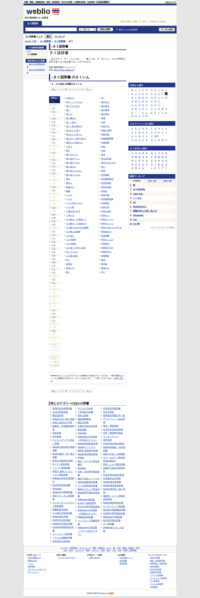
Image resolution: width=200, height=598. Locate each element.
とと (53, 170)
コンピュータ (85, 548)
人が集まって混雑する (76, 223)
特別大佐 (105, 207)
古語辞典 (91, 2)
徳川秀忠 (105, 114)
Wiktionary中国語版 (112, 517)
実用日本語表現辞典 (62, 408)
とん (53, 259)
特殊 (103, 122)
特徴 (103, 151)
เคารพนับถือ (139, 189)
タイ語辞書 (59, 41)
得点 (103, 154)
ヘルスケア (79, 550)
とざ (53, 279)
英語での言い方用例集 (114, 454)
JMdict (81, 457)
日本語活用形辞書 (112, 408)
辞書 (26, 2)
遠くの (69, 114)
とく (53, 129)
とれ (53, 245)
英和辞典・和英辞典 (158, 563)
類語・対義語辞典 (37, 2)
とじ (53, 283)
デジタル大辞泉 (85, 408)
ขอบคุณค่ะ (138, 215)
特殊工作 (105, 126)
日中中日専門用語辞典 (89, 506)
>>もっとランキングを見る (162, 227)
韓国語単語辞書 (85, 517)
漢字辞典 (107, 440)
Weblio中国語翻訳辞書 (114, 510)
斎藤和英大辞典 (60, 509)
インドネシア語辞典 (158, 578)
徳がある (105, 102)
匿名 (103, 260)
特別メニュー (107, 239)
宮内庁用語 (108, 412)
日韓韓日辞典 (79, 2)
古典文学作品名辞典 (87, 426)
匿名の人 (105, 268)
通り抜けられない (74, 171)
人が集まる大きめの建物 (77, 227)
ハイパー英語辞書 (61, 468)
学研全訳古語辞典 (61, 541)
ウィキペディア (110, 436)
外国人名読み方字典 (62, 422)
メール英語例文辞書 (87, 485)
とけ (53, 132)
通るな (69, 183)
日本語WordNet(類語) (113, 443)
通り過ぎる (71, 167)
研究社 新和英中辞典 (88, 450)
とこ (53, 135)
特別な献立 (106, 211)
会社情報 (123, 561)
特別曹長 (105, 203)
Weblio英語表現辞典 (113, 485)
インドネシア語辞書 (62, 534)
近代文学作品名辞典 (113, 429)
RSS (111, 593)
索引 (49, 36)
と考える (70, 215)
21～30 (167, 181)
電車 (94, 548)
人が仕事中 (71, 244)
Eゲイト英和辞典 (60, 464)
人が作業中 (71, 239)
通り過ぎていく (73, 159)
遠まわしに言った (74, 134)
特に (103, 167)
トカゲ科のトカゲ (74, 203)
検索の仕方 (32, 561)
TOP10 (136, 181)
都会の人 (70, 187)
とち (53, 159)
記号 (156, 136)
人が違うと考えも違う (76, 248)
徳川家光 (105, 106)
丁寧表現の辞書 (85, 412)
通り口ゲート (72, 154)
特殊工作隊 (106, 130)
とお (53, 118)
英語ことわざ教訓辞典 (114, 464)
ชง (134, 202)
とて (53, 166)
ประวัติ (136, 224)
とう (53, 111)
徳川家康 (105, 110)
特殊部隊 (105, 142)
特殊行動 (105, 134)
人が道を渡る (72, 256)
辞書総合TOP (170, 2)
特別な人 (105, 215)
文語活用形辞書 (60, 412)
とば (53, 313)
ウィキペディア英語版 (114, 506)
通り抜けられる (73, 175)
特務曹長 (105, 256)
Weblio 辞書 (31, 41)
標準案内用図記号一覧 (114, 415)
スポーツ (95, 550)
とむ (53, 214)
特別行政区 (106, 187)
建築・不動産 (128, 548)
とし (53, 142)
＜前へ (53, 89)
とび (53, 317)
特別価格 (105, 175)
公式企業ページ (126, 558)
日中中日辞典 (66, 2)
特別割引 (105, 244)
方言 (120, 550)
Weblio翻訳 (154, 566)
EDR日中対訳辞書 (61, 520)
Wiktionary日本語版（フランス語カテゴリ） (87, 530)
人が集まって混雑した (76, 219)
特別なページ (107, 219)
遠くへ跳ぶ (71, 122)
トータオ (137, 198)
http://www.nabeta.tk (64, 70)
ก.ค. (135, 219)
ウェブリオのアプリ (66, 558)
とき (53, 125)
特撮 (103, 118)
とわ (53, 252)
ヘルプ (30, 563)
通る (68, 179)
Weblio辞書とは (34, 558)
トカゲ (69, 195)
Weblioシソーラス (86, 447)
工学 (119, 548)
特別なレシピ (107, 223)
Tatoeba (82, 468)
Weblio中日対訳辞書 (62, 524)
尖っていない (72, 252)
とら (53, 235)
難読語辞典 (57, 415)
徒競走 (69, 264)
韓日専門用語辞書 (112, 520)
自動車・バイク (104, 548)
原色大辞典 (83, 415)
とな (53, 173)
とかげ (69, 199)
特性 (103, 146)
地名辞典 (56, 433)
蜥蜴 (68, 191)
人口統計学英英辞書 (62, 513)
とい (53, 108)
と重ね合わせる (73, 211)
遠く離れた (71, 118)
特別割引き (106, 252)
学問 (137, 548)
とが (53, 262)
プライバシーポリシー (37, 569)
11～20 (152, 181)
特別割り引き (107, 248)
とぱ (53, 330)
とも (53, 221)
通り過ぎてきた (73, 163)
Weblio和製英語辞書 (88, 482)
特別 (103, 171)
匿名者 (104, 264)
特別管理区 (106, 183)
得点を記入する (108, 163)
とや (53, 224)
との (53, 187)
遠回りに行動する (74, 142)
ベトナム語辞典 (156, 584)
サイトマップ (33, 572)
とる (53, 241)
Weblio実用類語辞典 (88, 443)
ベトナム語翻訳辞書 (62, 537)
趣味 (88, 550)
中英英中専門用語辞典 (114, 513)
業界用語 (74, 548)
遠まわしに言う (73, 130)
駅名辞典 (82, 429)
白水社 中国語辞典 (87, 503)
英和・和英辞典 (53, 2)
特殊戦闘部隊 (107, 138)
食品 (108, 550)
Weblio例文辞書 (60, 516)
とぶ (53, 320)
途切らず (70, 268)
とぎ (53, 265)
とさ (53, 139)
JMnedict (57, 489)
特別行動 (105, 195)
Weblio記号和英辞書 (62, 492)
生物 (103, 550)
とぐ (53, 269)
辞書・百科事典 (130, 550)
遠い (68, 110)
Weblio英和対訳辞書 (113, 503)
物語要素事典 (84, 419)
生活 (71, 550)
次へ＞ (89, 89)
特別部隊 (105, 236)
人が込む (70, 236)
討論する (70, 98)
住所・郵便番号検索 (113, 433)
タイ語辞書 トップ (34, 36)
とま (53, 207)
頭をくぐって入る (74, 102)
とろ (53, 248)
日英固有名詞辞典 (112, 478)
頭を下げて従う (73, 106)
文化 (65, 550)
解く (68, 272)
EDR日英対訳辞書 (61, 485)
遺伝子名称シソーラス (89, 478)
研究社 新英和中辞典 (62, 461)
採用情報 (123, 563)
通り (68, 151)
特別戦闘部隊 (107, 199)
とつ (53, 163)
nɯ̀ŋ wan (138, 194)
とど (53, 310)
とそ (53, 152)
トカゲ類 (70, 207)
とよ (53, 231)
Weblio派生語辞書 (112, 482)
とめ (53, 217)
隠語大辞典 (83, 422)
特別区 (104, 191)
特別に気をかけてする (111, 227)
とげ (53, 272)
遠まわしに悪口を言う (76, 138)
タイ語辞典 (32, 23)
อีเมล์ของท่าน (139, 206)
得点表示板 (106, 159)
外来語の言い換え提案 (63, 419)
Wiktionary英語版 (86, 499)
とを (53, 255)
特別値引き (106, 231)
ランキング (60, 36)
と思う (69, 146)
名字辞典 (56, 436)
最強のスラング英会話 (89, 489)
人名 (114, 550)
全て (29, 51)
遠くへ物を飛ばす (74, 126)
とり (53, 238)
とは (53, 190)
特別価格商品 (107, 179)
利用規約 (31, 566)
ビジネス (64, 548)
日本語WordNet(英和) (113, 475)
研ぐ (103, 272)
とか (53, 122)
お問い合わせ (94, 558)
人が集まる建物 (73, 231)
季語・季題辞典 (110, 426)
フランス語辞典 (156, 575)
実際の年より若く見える (145, 211)
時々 (68, 260)
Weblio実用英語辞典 (88, 454)
